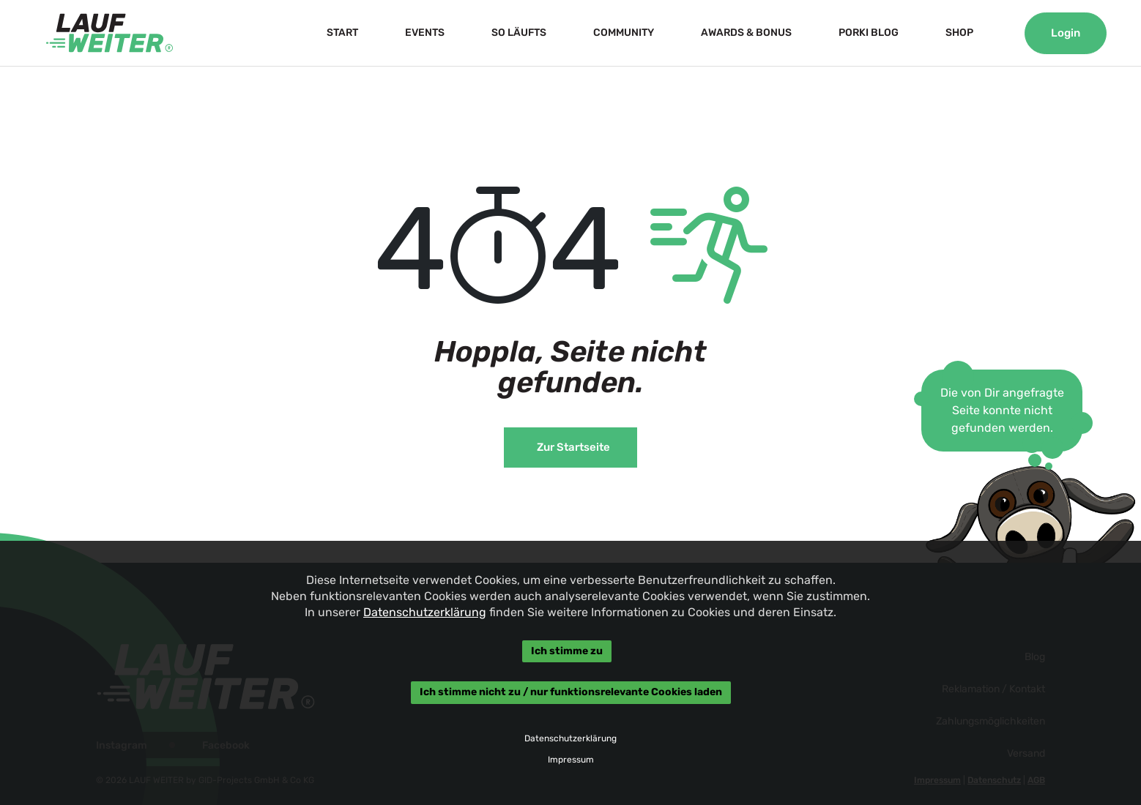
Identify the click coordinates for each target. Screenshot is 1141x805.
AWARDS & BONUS (746, 32)
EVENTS (425, 32)
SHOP (959, 32)
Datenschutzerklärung (424, 612)
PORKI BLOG (869, 32)
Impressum (571, 760)
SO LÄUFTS (518, 32)
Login (1065, 33)
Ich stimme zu (567, 651)
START (342, 32)
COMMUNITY (623, 32)
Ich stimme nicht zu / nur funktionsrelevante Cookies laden (571, 692)
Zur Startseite (573, 447)
